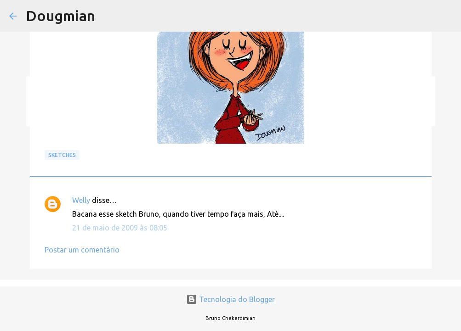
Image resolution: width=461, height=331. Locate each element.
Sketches (62, 155)
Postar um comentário (82, 250)
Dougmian (60, 15)
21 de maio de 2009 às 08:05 (119, 228)
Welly (81, 200)
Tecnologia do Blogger (230, 299)
